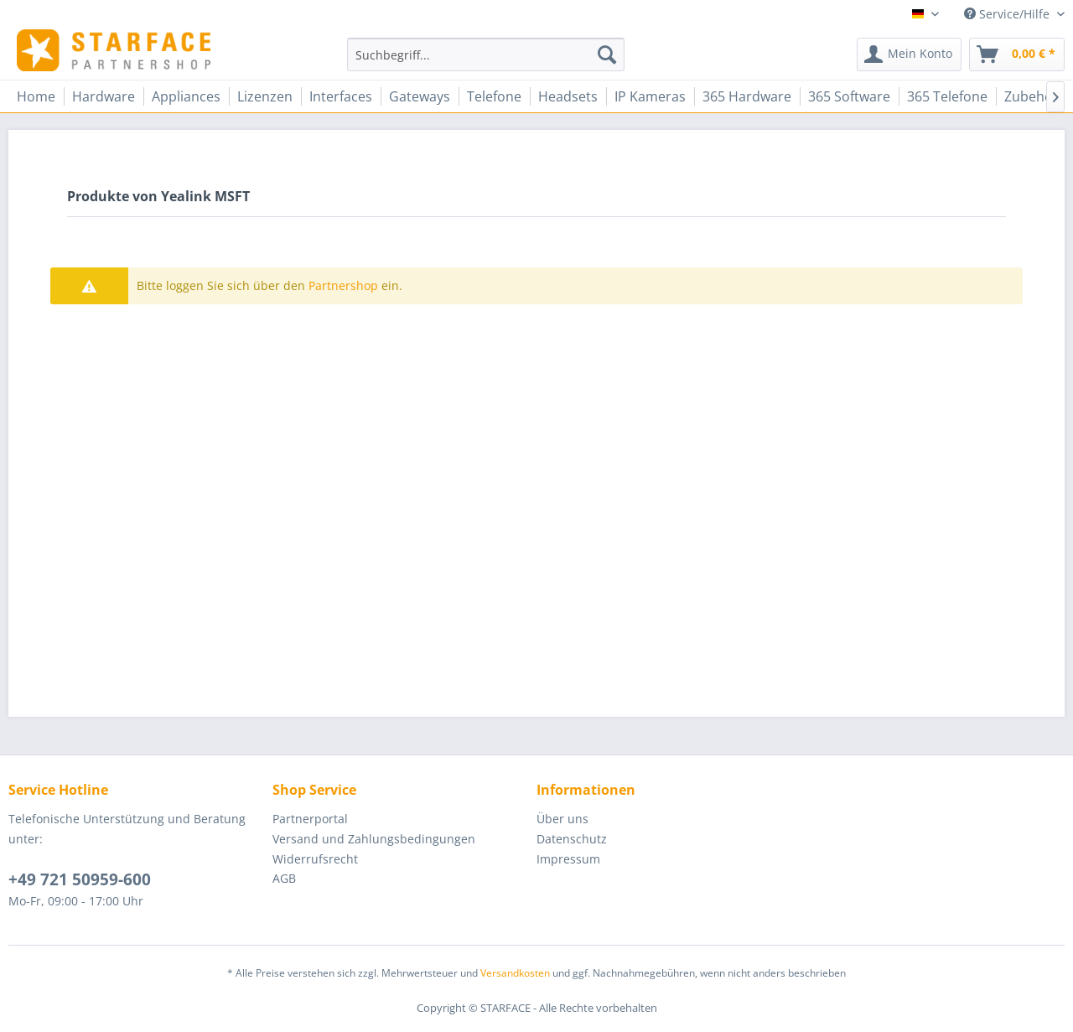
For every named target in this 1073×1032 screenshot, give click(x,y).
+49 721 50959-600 (79, 879)
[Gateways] (420, 96)
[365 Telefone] (947, 96)
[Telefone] (494, 96)
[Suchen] (607, 54)
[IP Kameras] (650, 96)
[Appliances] (186, 96)
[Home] (36, 96)
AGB (284, 878)
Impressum (568, 859)
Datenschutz (571, 839)
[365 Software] (849, 96)
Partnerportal (310, 819)
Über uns (562, 819)
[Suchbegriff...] (486, 54)
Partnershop (343, 285)
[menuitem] (486, 54)
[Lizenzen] (265, 96)
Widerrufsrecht (315, 859)
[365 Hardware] (747, 96)
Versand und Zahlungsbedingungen (373, 839)
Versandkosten (515, 973)
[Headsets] (568, 96)
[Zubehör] (1031, 96)
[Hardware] (103, 96)
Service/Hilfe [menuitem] (1008, 14)
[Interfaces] (341, 96)
